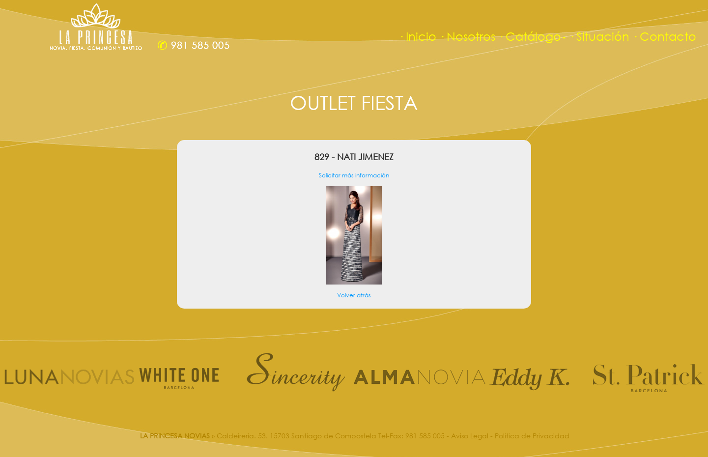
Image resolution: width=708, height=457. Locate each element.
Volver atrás (354, 295)
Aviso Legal (469, 435)
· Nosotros (467, 36)
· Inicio (417, 36)
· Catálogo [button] (532, 36)
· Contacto (664, 36)
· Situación (599, 36)
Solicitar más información (354, 175)
